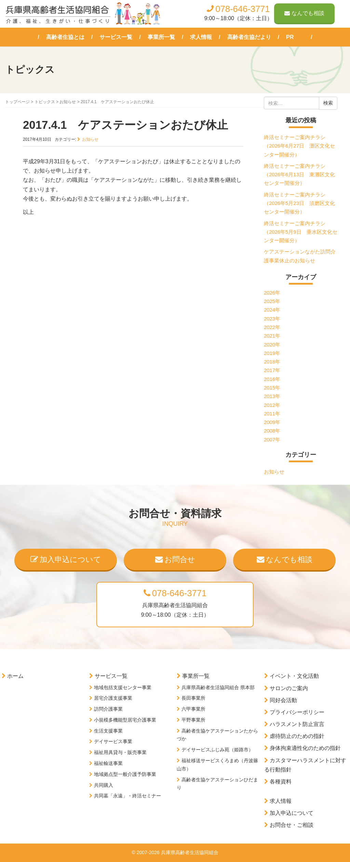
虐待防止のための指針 (297, 736)
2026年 (272, 293)
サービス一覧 (115, 37)
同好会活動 (283, 700)
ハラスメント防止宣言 (297, 724)
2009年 (272, 422)
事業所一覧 (161, 37)
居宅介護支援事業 (113, 698)
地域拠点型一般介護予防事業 (125, 774)
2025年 (272, 301)
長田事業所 (193, 698)
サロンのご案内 (289, 688)
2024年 (272, 310)
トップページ (17, 101)
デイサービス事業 (113, 741)
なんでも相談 (304, 13)
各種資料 (281, 781)
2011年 (272, 413)
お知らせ (67, 101)
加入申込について (65, 559)
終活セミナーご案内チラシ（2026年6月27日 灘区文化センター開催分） (299, 146)
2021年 (272, 336)
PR (290, 37)
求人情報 (201, 37)
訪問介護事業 (108, 709)
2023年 (272, 318)
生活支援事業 (108, 731)
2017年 (272, 370)
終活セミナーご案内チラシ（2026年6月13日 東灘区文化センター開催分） (299, 174)
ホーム (15, 676)
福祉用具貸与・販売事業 (120, 752)
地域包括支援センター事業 (122, 687)
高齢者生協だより (249, 37)
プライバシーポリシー (297, 712)
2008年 (272, 431)
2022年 (272, 327)
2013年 (272, 396)
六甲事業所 (193, 709)
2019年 (272, 353)
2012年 (272, 405)
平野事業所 (193, 720)
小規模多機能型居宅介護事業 (125, 720)
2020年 (272, 344)
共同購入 (103, 785)
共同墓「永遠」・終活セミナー (127, 795)
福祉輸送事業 (108, 763)
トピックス (45, 101)
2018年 (272, 362)
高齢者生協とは (65, 37)
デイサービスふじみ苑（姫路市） (217, 749)
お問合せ (175, 559)
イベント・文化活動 (294, 676)
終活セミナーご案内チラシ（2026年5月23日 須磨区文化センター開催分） (299, 203)
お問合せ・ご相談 (291, 825)
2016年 (272, 379)
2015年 (272, 388)
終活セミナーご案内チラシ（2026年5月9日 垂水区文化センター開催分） (300, 232)
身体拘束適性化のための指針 (305, 748)
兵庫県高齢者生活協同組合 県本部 (218, 687)
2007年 (272, 439)
